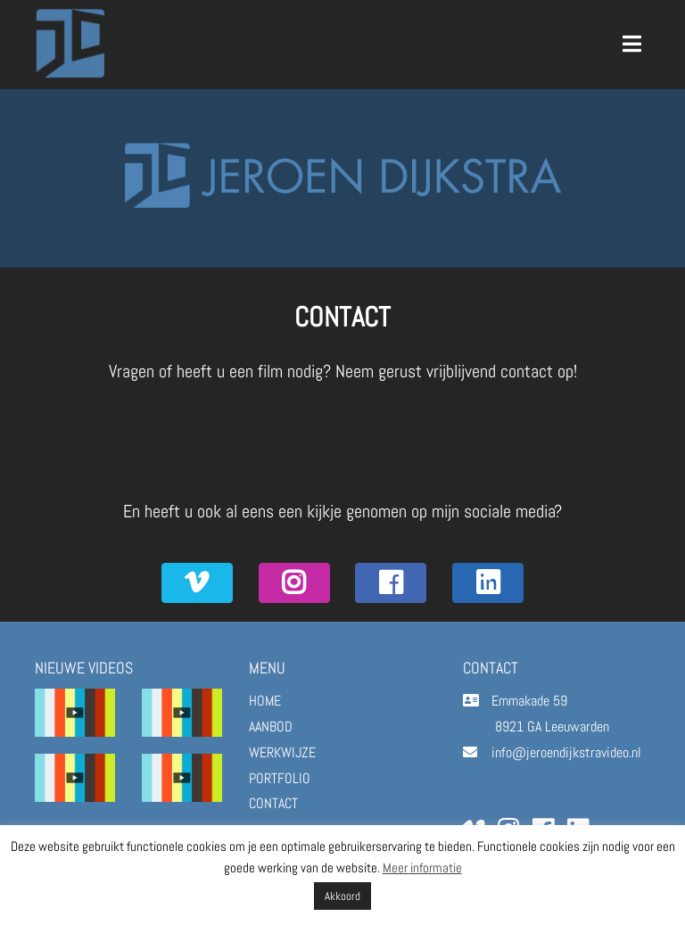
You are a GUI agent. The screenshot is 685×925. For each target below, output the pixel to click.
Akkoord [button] (342, 896)
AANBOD (271, 726)
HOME (265, 700)
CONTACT (273, 803)
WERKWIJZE (282, 752)
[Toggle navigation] (632, 43)
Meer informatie (422, 867)
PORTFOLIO (279, 778)
